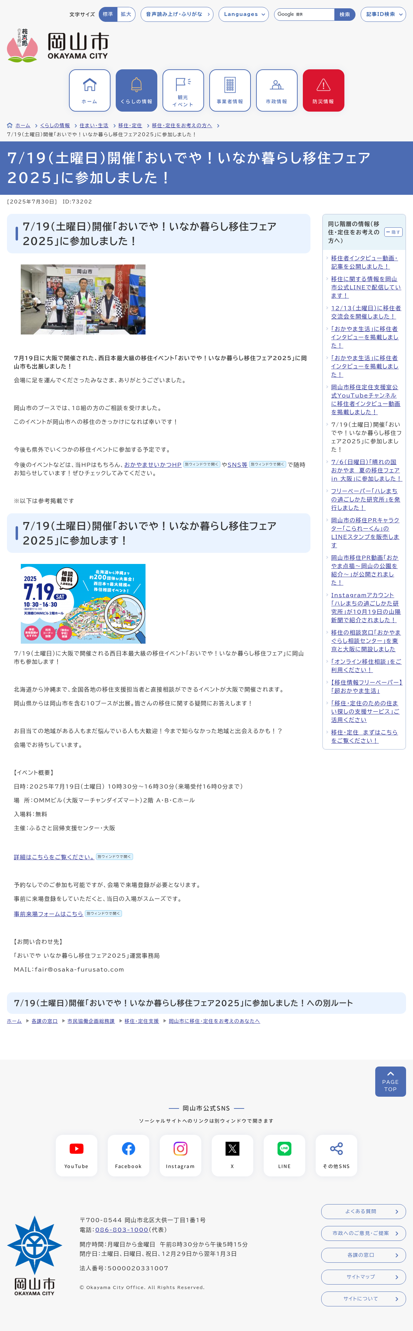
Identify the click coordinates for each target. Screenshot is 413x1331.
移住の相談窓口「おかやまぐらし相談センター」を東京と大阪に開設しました (366, 641)
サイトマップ (360, 1277)
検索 (345, 14)
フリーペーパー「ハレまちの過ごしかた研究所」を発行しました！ (366, 499)
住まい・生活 (94, 125)
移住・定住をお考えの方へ (182, 125)
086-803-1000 (122, 1230)
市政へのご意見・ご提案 (361, 1233)
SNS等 (257, 465)
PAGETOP (390, 1086)
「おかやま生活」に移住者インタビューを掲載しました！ (365, 337)
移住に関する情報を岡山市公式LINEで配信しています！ (366, 287)
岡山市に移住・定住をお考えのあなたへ (214, 1021)
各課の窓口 (45, 1021)
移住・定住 (130, 125)
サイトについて (360, 1299)
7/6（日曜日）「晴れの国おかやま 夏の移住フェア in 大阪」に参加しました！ (367, 470)
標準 (108, 14)
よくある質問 (361, 1211)
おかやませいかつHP (172, 465)
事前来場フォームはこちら (68, 914)
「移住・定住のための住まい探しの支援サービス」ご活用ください (365, 712)
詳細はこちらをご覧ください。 (73, 857)
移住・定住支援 (142, 1021)
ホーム (23, 125)
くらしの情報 (55, 125)
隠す (396, 232)
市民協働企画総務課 (91, 1021)
